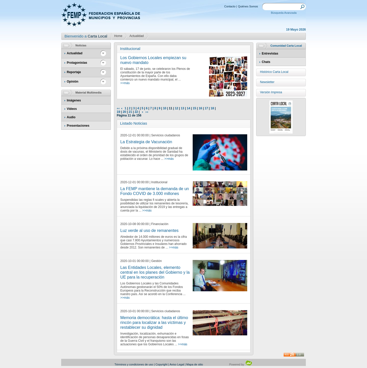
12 (176, 108)
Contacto (229, 6)
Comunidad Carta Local (286, 45)
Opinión (72, 81)
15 (194, 108)
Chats (266, 62)
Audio (71, 117)
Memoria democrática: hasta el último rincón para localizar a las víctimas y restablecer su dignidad (154, 323)
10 (164, 108)
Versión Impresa (271, 92)
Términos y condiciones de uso (133, 364)
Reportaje (74, 72)
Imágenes (74, 100)
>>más (125, 83)
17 (206, 108)
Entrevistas (270, 53)
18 (212, 108)
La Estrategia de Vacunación (146, 142)
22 (136, 112)
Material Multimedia (88, 92)
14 (188, 108)
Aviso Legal (176, 364)
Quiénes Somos (248, 6)
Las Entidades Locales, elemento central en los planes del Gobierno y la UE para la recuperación (155, 272)
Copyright (161, 364)
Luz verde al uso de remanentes (149, 230)
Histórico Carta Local (274, 72)
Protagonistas (77, 62)
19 (118, 112)
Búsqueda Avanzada (284, 12)
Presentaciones (78, 125)
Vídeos (72, 109)
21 (130, 112)
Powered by (241, 364)
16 (200, 108)
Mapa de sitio (194, 364)
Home (118, 36)
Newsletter (267, 82)
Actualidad (136, 36)
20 (124, 112)
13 (182, 108)
